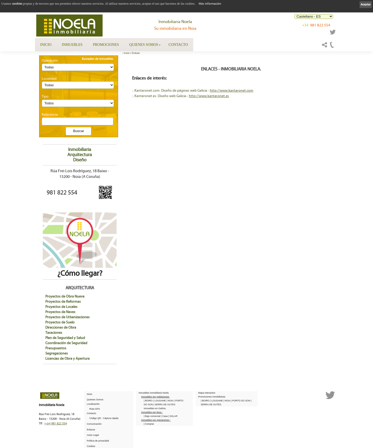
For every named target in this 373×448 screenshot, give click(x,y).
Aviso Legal (93, 435)
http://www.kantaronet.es (209, 96)
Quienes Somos (143, 45)
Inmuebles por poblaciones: (155, 396)
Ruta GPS (94, 409)
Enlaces (136, 53)
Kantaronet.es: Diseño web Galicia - (161, 96)
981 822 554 (316, 26)
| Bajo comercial (152, 416)
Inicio (46, 45)
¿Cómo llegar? (80, 269)
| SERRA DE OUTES (164, 404)
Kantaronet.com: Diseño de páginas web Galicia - (172, 91)
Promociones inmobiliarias (211, 396)
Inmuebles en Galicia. (155, 408)
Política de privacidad (98, 440)
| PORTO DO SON (241, 400)
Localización (93, 404)
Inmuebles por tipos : (152, 412)
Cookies (91, 446)
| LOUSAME (159, 400)
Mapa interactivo (206, 393)
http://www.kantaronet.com (231, 91)
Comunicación (94, 424)
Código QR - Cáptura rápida (103, 418)
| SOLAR (172, 416)
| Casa (164, 416)
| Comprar (149, 424)
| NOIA (170, 400)
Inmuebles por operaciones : (156, 420)
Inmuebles (72, 45)
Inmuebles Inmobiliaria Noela (154, 393)
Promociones (106, 45)
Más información (210, 3)
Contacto (178, 45)
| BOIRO (148, 400)
